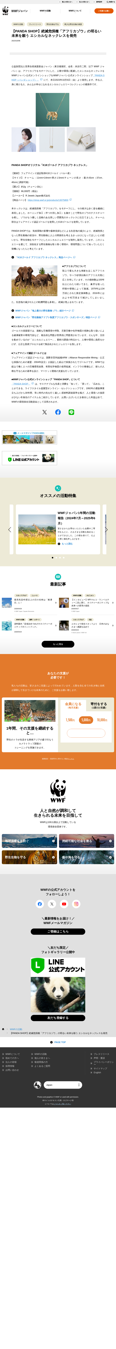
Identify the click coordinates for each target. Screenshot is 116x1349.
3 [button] (60, 558)
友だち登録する (58, 1017)
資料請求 (99, 2)
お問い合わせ (12, 1070)
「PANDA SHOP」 (21, 384)
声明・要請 (99, 1058)
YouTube (64, 904)
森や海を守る (88, 860)
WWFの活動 (45, 11)
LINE (71, 412)
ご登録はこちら (58, 931)
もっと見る (58, 644)
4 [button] (63, 558)
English (97, 1072)
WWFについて (75, 11)
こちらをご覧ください (62, 1104)
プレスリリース (35, 24)
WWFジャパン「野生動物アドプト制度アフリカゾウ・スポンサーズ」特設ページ (56, 317)
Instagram (76, 904)
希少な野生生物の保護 (73, 24)
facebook (58, 412)
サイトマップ (100, 1068)
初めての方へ (12, 1058)
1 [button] (52, 558)
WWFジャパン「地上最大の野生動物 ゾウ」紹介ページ (43, 310)
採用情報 (9, 1066)
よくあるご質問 (42, 1066)
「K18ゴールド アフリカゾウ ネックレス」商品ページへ (43, 257)
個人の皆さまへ (67, 2)
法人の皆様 (11, 1062)
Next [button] (110, 529)
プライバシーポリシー (104, 1063)
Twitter (44, 412)
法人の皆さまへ (84, 2)
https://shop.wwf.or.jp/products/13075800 (48, 200)
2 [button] (56, 558)
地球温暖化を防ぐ (31, 843)
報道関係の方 (41, 1062)
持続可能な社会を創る (88, 843)
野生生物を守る (53, 24)
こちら (71, 759)
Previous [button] (6, 529)
